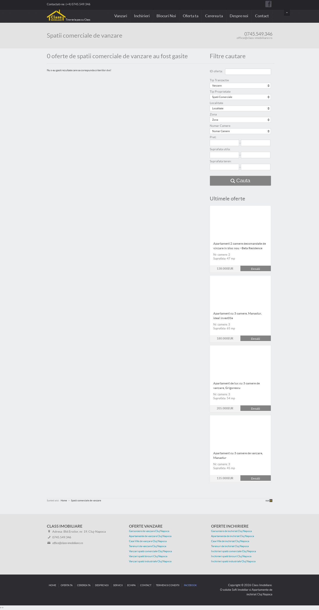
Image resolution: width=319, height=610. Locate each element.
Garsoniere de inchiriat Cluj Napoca (231, 531)
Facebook (190, 585)
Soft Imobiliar (240, 589)
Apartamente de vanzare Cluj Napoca (150, 536)
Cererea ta (214, 16)
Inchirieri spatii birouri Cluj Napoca (231, 556)
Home (52, 585)
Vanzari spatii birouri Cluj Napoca (148, 556)
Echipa (131, 585)
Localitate (216, 103)
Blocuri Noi (166, 16)
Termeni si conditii (167, 585)
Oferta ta (190, 16)
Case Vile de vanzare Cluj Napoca (148, 541)
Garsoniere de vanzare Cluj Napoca (149, 531)
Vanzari (120, 16)
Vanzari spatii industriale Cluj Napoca (150, 561)
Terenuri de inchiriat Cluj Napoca (230, 546)
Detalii (240, 208)
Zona (213, 114)
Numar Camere (220, 125)
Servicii (118, 585)
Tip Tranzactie (219, 80)
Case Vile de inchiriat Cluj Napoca (230, 541)
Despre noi (239, 16)
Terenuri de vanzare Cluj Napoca (147, 546)
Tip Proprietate (220, 91)
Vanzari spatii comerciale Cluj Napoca (150, 551)
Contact (262, 16)
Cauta (243, 181)
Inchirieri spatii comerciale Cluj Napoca (233, 551)
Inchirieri (142, 16)
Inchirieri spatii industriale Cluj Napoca (233, 561)
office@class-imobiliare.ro (254, 38)
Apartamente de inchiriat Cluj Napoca (232, 536)
